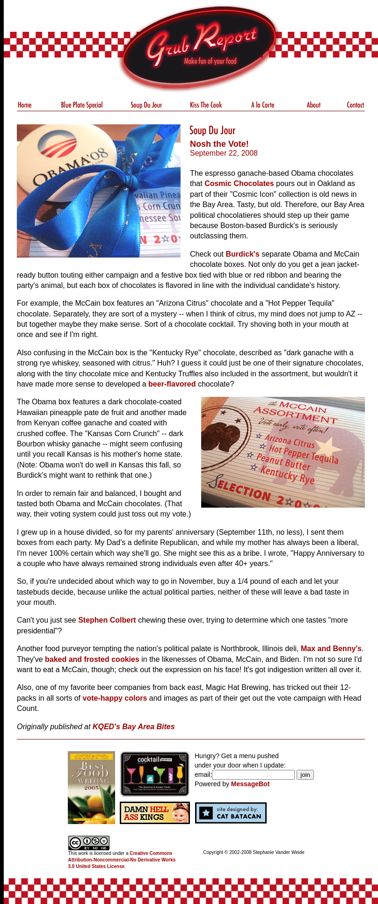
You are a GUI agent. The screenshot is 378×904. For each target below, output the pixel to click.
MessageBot (250, 784)
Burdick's (242, 254)
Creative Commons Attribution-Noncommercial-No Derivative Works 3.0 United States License (122, 860)
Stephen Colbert (107, 620)
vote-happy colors (115, 698)
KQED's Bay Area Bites (134, 727)
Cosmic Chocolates (239, 183)
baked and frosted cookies (92, 659)
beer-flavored (172, 384)
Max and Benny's (331, 649)
